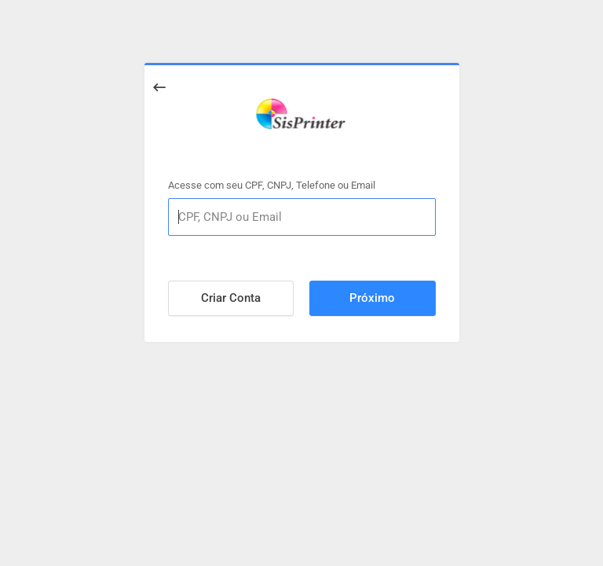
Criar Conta (231, 298)
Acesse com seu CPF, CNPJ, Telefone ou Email (271, 184)
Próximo (372, 298)
